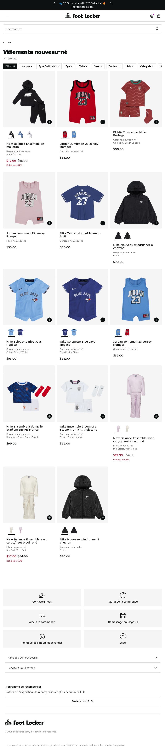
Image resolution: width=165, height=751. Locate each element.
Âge (69, 66)
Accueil (7, 42)
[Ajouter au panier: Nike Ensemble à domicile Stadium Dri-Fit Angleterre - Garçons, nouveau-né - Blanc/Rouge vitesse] (102, 416)
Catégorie (147, 66)
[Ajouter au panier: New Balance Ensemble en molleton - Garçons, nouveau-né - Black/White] (49, 122)
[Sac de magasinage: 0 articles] (158, 16)
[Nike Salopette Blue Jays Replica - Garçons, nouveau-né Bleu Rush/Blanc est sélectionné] (64, 332)
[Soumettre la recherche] (157, 29)
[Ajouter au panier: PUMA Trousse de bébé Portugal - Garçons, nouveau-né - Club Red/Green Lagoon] (156, 122)
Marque (26, 66)
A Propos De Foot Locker (82, 657)
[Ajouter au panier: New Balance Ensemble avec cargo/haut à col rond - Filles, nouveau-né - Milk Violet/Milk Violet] (156, 416)
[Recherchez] (82, 29)
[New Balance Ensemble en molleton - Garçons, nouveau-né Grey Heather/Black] (29, 134)
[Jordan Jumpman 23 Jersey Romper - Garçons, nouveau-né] (74, 134)
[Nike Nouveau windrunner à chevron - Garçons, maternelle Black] (127, 236)
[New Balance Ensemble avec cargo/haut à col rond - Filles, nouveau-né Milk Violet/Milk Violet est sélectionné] (118, 429)
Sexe (98, 66)
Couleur (114, 66)
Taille (83, 66)
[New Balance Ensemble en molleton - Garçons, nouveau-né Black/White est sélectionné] (11, 134)
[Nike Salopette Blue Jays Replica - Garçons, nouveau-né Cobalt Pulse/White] (74, 332)
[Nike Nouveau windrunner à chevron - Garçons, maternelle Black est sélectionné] (118, 236)
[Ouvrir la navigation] (8, 16)
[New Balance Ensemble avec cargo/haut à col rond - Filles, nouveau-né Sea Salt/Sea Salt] (127, 429)
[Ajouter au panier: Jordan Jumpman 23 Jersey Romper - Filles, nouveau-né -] (49, 223)
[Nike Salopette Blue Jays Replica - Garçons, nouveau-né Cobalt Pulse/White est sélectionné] (11, 332)
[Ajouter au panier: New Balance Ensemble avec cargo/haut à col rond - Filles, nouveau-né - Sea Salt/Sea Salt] (49, 517)
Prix (130, 66)
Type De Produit (49, 66)
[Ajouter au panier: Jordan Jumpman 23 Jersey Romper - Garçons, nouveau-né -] (102, 122)
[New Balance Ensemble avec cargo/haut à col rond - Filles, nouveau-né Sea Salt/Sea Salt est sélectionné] (11, 530)
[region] (82, 5)
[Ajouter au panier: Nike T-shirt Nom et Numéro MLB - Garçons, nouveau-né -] (102, 223)
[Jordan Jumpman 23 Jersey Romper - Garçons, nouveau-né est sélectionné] (64, 134)
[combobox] (82, 29)
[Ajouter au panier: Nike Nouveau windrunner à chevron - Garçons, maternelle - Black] (156, 223)
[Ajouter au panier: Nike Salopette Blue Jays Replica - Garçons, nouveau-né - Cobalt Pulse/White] (49, 320)
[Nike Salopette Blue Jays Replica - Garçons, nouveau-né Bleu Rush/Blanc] (20, 332)
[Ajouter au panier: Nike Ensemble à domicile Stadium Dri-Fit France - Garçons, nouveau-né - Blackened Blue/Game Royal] (49, 416)
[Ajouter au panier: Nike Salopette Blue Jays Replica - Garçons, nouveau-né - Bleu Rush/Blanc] (102, 320)
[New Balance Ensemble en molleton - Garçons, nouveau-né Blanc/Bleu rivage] (20, 134)
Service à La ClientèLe (82, 667)
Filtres (10, 66)
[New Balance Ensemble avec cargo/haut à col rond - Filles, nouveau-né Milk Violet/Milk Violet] (20, 530)
